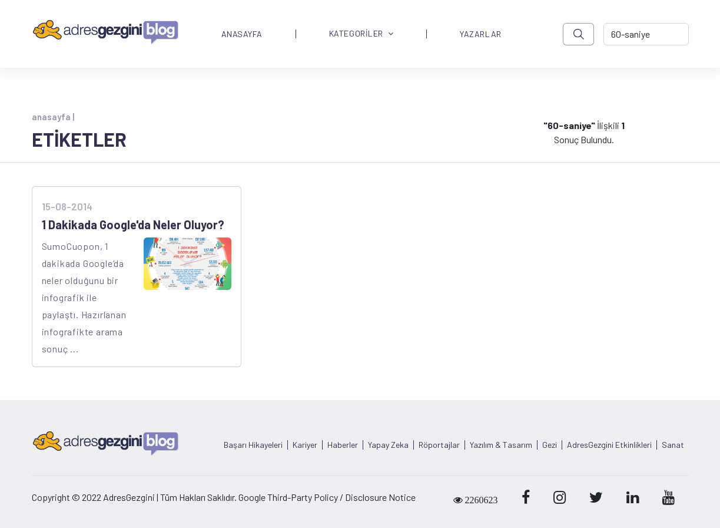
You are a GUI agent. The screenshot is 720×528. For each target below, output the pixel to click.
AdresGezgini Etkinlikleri (609, 445)
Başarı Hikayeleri (253, 445)
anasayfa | (53, 116)
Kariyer (305, 445)
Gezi (549, 445)
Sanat (673, 445)
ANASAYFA (242, 34)
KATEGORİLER (361, 33)
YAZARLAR (480, 34)
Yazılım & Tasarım (501, 445)
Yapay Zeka (388, 445)
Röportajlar (439, 445)
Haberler (342, 445)
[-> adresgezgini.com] (645, 34)
